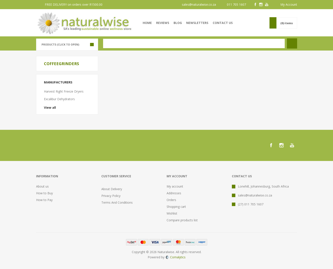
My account (175, 186)
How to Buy (44, 193)
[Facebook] (255, 4)
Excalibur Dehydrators (59, 99)
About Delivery (111, 189)
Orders (171, 200)
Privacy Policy (110, 196)
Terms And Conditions (117, 202)
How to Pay (44, 200)
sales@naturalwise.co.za (199, 4)
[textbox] (194, 43)
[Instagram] (261, 4)
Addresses (174, 193)
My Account (288, 4)
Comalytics (176, 257)
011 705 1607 (236, 4)
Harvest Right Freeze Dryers (64, 91)
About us (42, 186)
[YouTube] (266, 4)
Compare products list (182, 220)
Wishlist (172, 213)
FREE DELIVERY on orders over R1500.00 (73, 4)
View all (50, 107)
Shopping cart (176, 207)
